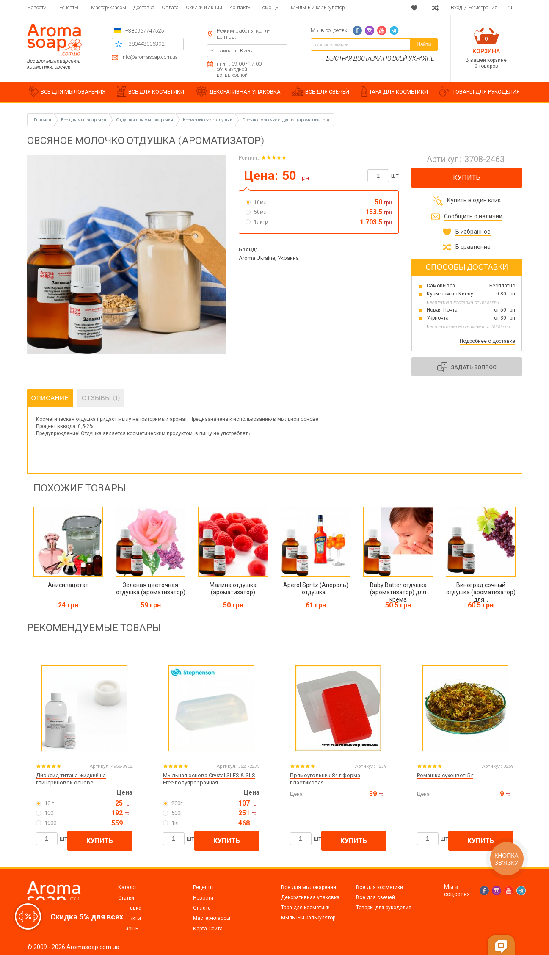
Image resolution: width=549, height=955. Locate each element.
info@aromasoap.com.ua (149, 57)
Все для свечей (375, 897)
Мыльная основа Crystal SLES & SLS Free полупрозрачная (209, 779)
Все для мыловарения (308, 887)
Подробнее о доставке (487, 341)
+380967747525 (144, 30)
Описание (50, 398)
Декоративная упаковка (310, 897)
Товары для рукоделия (383, 908)
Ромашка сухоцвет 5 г (445, 775)
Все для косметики (379, 887)
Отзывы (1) (101, 398)
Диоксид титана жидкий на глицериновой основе (71, 779)
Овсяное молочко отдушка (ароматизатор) (285, 120)
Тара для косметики (305, 908)
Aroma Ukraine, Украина (269, 258)
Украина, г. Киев (231, 50)
